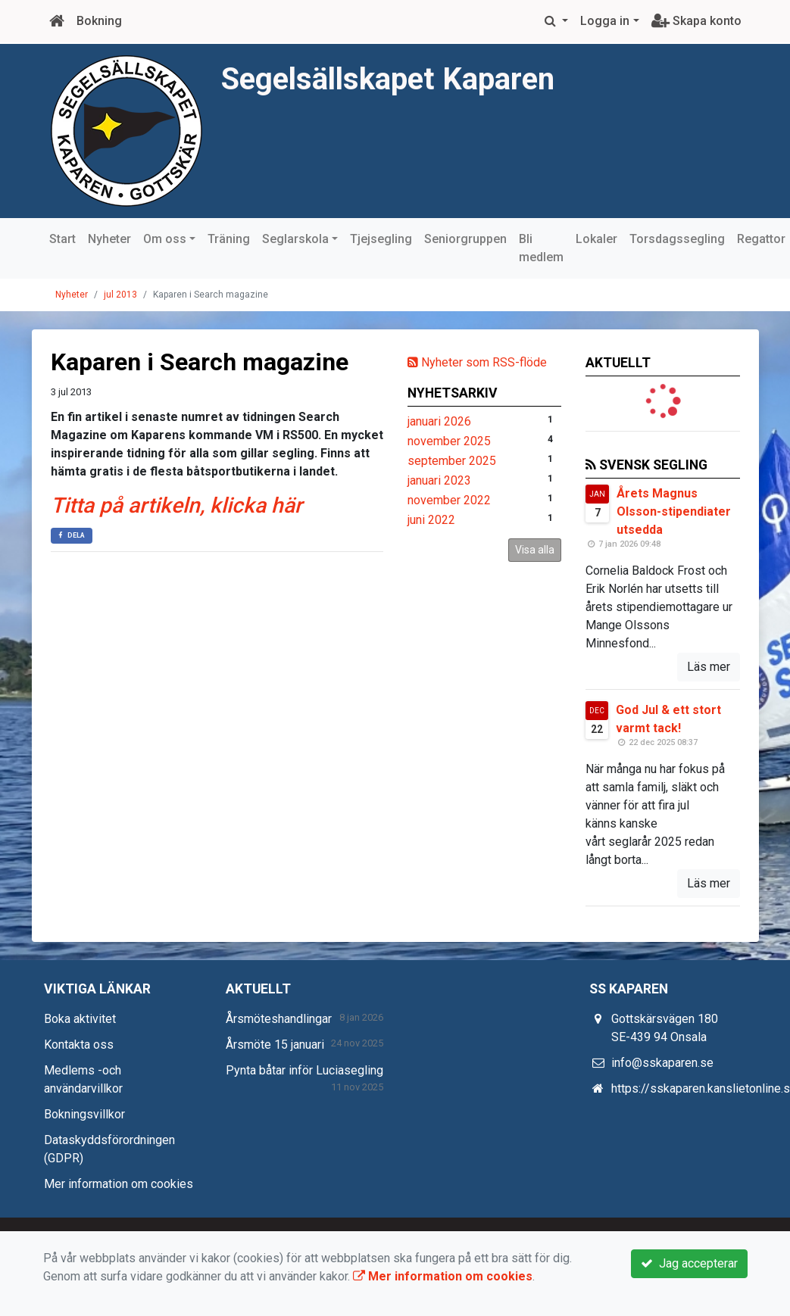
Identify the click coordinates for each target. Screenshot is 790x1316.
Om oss (164, 239)
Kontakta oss (79, 1044)
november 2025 (449, 441)
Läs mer (708, 667)
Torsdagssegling (677, 239)
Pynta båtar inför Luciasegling (304, 1070)
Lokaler (596, 239)
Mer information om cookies (118, 1184)
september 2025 (451, 461)
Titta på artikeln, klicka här (176, 505)
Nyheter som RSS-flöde (477, 362)
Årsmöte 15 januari (275, 1044)
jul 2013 (120, 294)
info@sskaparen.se (662, 1063)
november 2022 (449, 500)
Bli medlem (541, 248)
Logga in (604, 21)
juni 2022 (431, 520)
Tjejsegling (381, 239)
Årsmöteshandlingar (279, 1019)
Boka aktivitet (80, 1019)
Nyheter (109, 239)
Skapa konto (696, 21)
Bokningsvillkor (84, 1114)
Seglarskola (295, 239)
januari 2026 (439, 421)
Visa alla (534, 550)
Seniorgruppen (465, 239)
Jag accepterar (689, 1263)
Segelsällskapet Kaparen (394, 78)
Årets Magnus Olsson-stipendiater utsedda (674, 511)
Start (62, 239)
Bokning (99, 21)
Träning (229, 239)
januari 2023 (439, 480)
